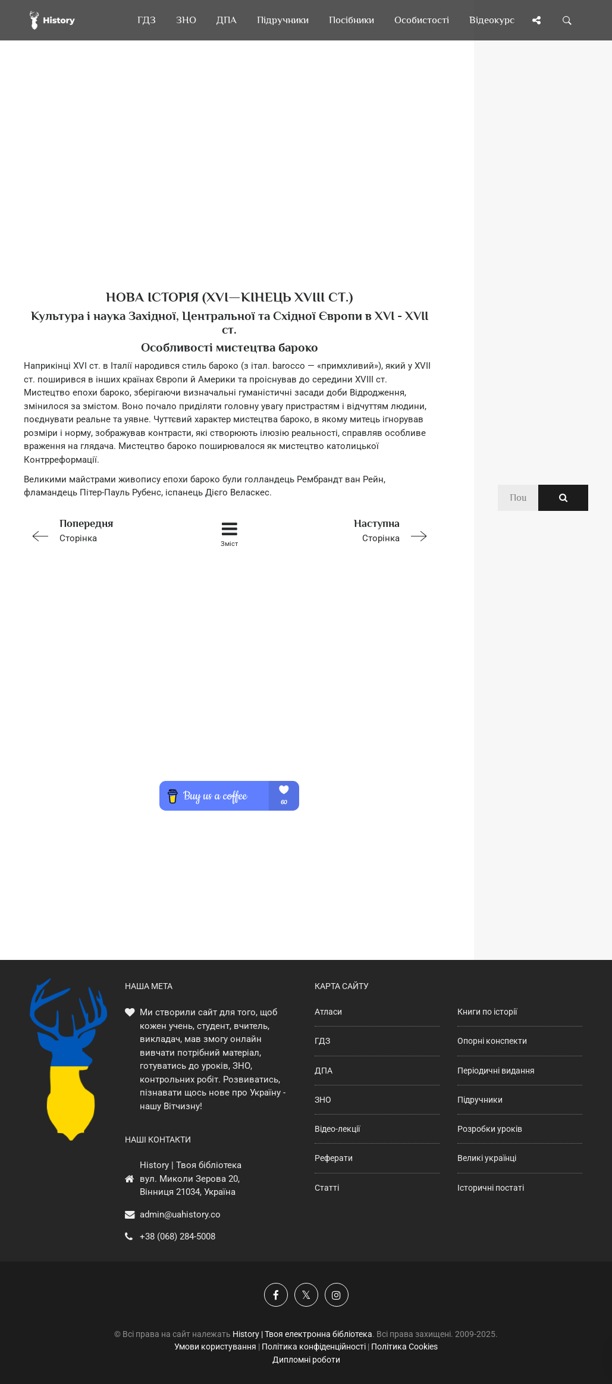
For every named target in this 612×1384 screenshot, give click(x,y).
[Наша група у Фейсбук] (276, 1295)
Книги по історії (487, 1011)
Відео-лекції (337, 1129)
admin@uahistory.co (180, 1214)
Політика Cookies (404, 1346)
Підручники (480, 1099)
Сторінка (105, 530)
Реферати (334, 1158)
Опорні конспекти (492, 1041)
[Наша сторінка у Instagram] (337, 1295)
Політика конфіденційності (314, 1346)
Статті (327, 1187)
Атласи (328, 1011)
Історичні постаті (490, 1187)
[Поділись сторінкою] (536, 20)
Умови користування (215, 1346)
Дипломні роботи (306, 1359)
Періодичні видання (496, 1070)
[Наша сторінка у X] (306, 1295)
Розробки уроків (489, 1129)
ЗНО (323, 1099)
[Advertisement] (229, 184)
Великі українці (486, 1158)
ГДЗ (322, 1041)
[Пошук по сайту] (567, 20)
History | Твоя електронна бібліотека (302, 1334)
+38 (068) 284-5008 (177, 1236)
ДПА (323, 1070)
